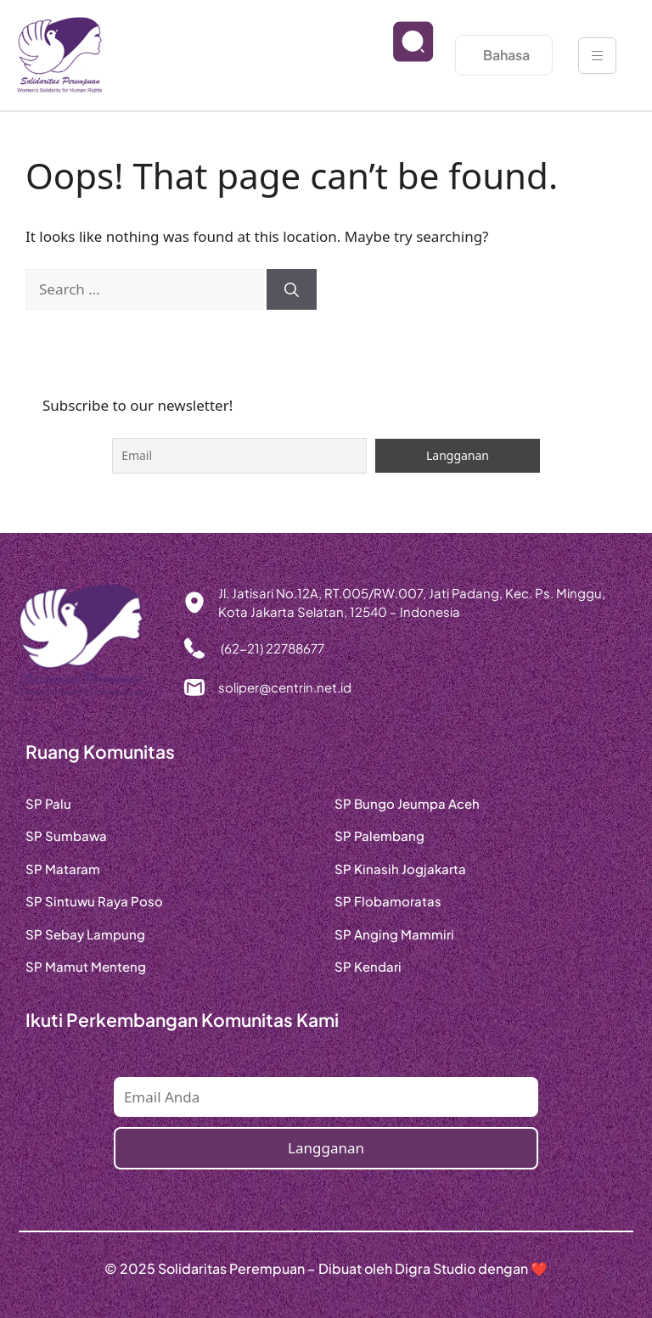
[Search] (292, 289)
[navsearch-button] (400, 55)
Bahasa (506, 55)
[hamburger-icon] (597, 55)
